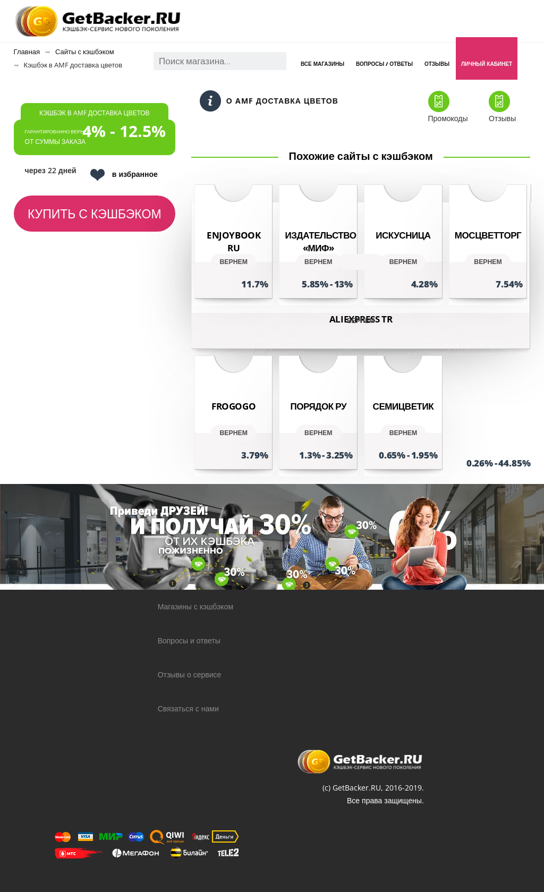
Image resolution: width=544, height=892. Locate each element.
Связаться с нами (188, 708)
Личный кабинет (486, 63)
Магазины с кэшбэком (195, 606)
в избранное (124, 175)
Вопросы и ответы (189, 640)
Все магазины (322, 63)
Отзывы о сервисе (190, 674)
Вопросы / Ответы (384, 63)
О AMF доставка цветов (269, 101)
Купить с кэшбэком (95, 213)
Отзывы (436, 63)
